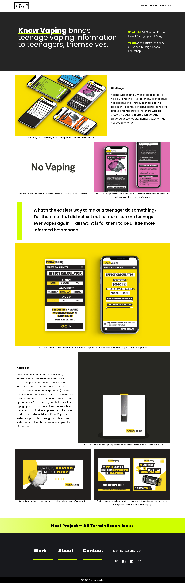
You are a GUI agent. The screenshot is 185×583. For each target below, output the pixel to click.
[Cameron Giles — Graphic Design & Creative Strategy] (21, 6)
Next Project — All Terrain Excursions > (92, 526)
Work (144, 6)
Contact (165, 6)
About (153, 6)
